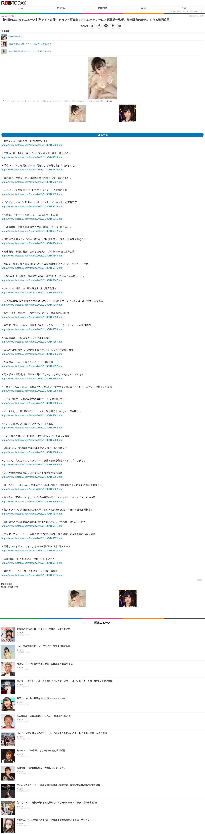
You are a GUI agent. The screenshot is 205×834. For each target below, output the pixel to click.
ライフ (184, 8)
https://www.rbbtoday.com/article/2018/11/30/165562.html (32, 427)
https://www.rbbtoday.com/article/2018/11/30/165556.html (32, 354)
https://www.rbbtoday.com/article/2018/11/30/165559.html (32, 391)
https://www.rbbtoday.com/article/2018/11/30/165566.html (32, 477)
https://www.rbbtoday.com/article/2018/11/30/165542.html (32, 231)
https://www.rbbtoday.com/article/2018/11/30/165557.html (32, 366)
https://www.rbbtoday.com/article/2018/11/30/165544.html (32, 255)
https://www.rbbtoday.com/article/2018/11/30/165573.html (32, 550)
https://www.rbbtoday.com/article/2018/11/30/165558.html (32, 378)
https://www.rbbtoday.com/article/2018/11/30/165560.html (32, 403)
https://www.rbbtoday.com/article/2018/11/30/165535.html (32, 157)
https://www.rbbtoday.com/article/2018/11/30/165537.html (32, 182)
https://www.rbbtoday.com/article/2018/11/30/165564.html (32, 452)
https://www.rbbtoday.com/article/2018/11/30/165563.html (32, 440)
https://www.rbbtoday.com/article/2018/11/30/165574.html (32, 563)
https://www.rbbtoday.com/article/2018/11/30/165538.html (32, 194)
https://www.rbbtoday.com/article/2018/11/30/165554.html (32, 329)
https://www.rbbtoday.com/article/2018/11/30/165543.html (32, 243)
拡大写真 (104, 135)
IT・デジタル (61, 8)
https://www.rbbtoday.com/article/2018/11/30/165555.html (32, 342)
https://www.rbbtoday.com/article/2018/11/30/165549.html (32, 305)
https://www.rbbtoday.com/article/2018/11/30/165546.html (32, 268)
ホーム (21, 8)
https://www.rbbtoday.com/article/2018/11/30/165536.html (32, 169)
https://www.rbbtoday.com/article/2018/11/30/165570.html (32, 514)
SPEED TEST (102, 8)
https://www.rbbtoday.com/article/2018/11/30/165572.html (32, 538)
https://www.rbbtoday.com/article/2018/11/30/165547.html (32, 280)
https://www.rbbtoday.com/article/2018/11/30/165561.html (32, 415)
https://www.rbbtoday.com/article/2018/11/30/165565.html (32, 464)
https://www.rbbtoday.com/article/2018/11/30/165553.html (32, 317)
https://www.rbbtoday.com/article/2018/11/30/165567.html (32, 489)
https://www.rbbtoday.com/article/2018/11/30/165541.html (32, 219)
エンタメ (143, 8)
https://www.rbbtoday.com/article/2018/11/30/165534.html (32, 145)
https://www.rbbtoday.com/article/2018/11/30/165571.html (32, 526)
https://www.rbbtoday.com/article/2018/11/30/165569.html (32, 501)
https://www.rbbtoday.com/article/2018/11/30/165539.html (32, 206)
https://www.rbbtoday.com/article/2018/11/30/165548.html (32, 292)
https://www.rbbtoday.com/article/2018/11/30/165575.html (32, 575)
